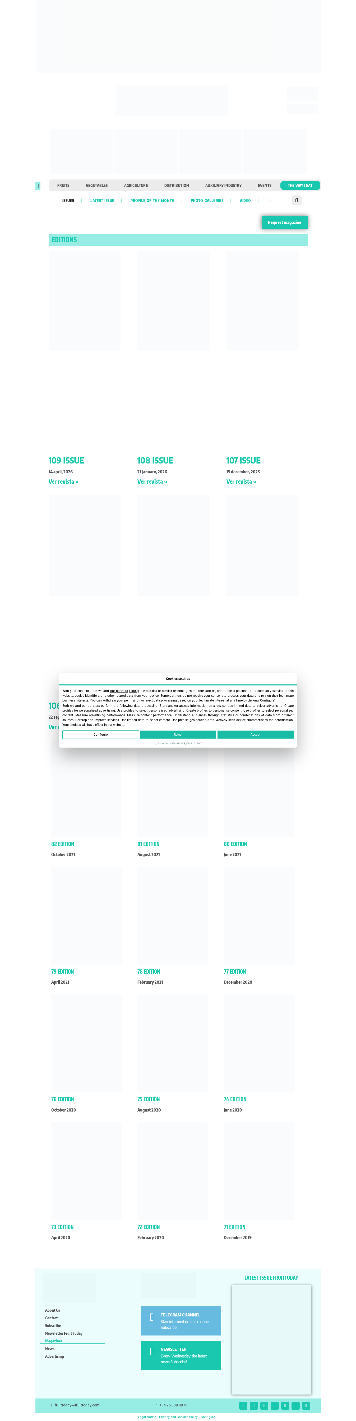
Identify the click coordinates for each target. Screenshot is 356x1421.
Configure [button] (208, 1417)
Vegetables (97, 185)
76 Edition (62, 1099)
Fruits (63, 185)
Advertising (54, 1356)
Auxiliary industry (223, 185)
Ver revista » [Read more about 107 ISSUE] (241, 481)
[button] (37, 186)
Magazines (53, 1340)
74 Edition (235, 1099)
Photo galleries (207, 200)
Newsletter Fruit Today (63, 1333)
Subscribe (53, 1325)
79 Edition (62, 971)
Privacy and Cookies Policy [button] (178, 1417)
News (49, 1348)
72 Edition (148, 1227)
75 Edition (148, 1099)
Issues (68, 200)
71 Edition (235, 1227)
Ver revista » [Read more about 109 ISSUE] (63, 481)
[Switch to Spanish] (269, 200)
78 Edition (148, 971)
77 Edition (235, 971)
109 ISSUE (66, 460)
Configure (101, 735)
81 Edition (148, 844)
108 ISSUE (155, 460)
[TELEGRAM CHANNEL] (151, 1317)
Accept (255, 735)
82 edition (62, 844)
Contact (51, 1317)
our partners (119, 691)
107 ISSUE (243, 460)
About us (52, 1310)
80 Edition (235, 844)
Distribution (176, 185)
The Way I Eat (300, 185)
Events (264, 185)
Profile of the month (152, 200)
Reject (178, 735)
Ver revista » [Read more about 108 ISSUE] (152, 481)
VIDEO (245, 200)
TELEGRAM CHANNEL (180, 1314)
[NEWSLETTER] (151, 1351)
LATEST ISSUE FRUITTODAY (271, 1277)
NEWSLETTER (174, 1349)
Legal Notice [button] (147, 1417)
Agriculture (136, 185)
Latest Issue (102, 200)
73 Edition (62, 1227)
